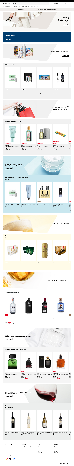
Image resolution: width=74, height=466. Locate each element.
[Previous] (65, 65)
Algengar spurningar (41, 446)
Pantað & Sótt (40, 447)
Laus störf (55, 451)
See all (6, 179)
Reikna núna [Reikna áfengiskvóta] (8, 39)
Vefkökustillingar (56, 452)
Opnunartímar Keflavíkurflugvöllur (26, 446)
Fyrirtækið (55, 450)
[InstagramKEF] (7, 459)
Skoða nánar (65, 55)
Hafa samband (40, 452)
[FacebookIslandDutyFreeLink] (14, 459)
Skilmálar (55, 446)
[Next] (68, 65)
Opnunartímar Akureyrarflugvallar (26, 447)
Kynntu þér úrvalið (8, 407)
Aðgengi (39, 451)
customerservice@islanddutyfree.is (13, 449)
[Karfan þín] (70, 3)
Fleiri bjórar (7, 237)
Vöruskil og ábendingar (41, 450)
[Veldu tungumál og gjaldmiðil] (63, 3)
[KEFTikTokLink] (10, 459)
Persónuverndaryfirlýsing (58, 447)
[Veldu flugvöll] (56, 3)
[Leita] (31, 3)
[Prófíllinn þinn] (68, 3)
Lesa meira (66, 24)
